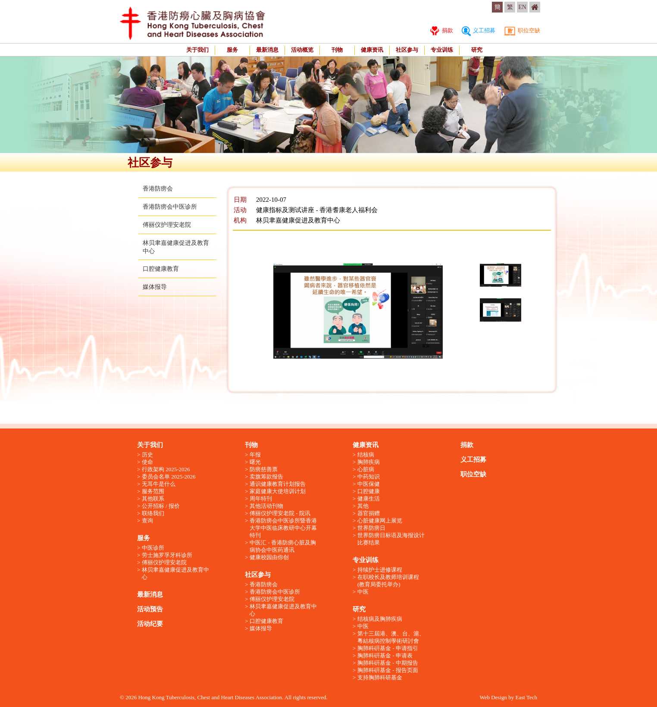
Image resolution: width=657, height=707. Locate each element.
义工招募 (478, 30)
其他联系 (153, 498)
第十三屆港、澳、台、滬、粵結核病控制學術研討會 (391, 637)
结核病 (365, 454)
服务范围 (153, 491)
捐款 (441, 30)
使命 (147, 462)
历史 (147, 454)
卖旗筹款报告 (266, 476)
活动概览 (302, 50)
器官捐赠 (368, 513)
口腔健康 (368, 491)
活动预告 (150, 609)
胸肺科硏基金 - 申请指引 (387, 648)
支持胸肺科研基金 (379, 677)
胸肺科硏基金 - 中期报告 (387, 663)
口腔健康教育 (161, 269)
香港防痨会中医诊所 (170, 206)
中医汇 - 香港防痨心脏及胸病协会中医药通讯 (283, 546)
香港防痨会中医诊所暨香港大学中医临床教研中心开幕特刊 (283, 527)
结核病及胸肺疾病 (379, 619)
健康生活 (368, 498)
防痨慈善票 (264, 469)
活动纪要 (150, 623)
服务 (232, 50)
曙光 (255, 462)
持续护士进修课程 (379, 569)
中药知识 (368, 476)
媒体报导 (155, 287)
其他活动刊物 (266, 506)
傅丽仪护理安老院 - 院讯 (280, 513)
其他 (363, 506)
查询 (147, 520)
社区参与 (407, 50)
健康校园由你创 (269, 557)
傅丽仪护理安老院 (167, 225)
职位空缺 (522, 30)
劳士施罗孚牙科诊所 (167, 555)
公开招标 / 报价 (161, 506)
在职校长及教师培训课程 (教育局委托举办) (388, 581)
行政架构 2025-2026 (166, 469)
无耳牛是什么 (158, 484)
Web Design (493, 697)
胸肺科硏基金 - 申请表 (385, 655)
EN (522, 7)
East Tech (526, 697)
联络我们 (153, 513)
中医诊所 (153, 547)
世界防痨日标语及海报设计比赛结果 (391, 539)
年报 (255, 454)
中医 (363, 591)
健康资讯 (372, 50)
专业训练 (442, 50)
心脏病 (365, 469)
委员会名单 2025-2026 (169, 476)
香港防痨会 (158, 188)
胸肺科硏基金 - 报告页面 (387, 670)
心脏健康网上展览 (379, 520)
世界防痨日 (371, 528)
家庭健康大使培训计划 (278, 491)
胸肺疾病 (368, 462)
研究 (476, 50)
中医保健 (368, 484)
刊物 (337, 50)
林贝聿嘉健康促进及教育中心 (175, 573)
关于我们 (197, 50)
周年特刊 (261, 498)
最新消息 (267, 50)
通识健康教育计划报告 (278, 484)
